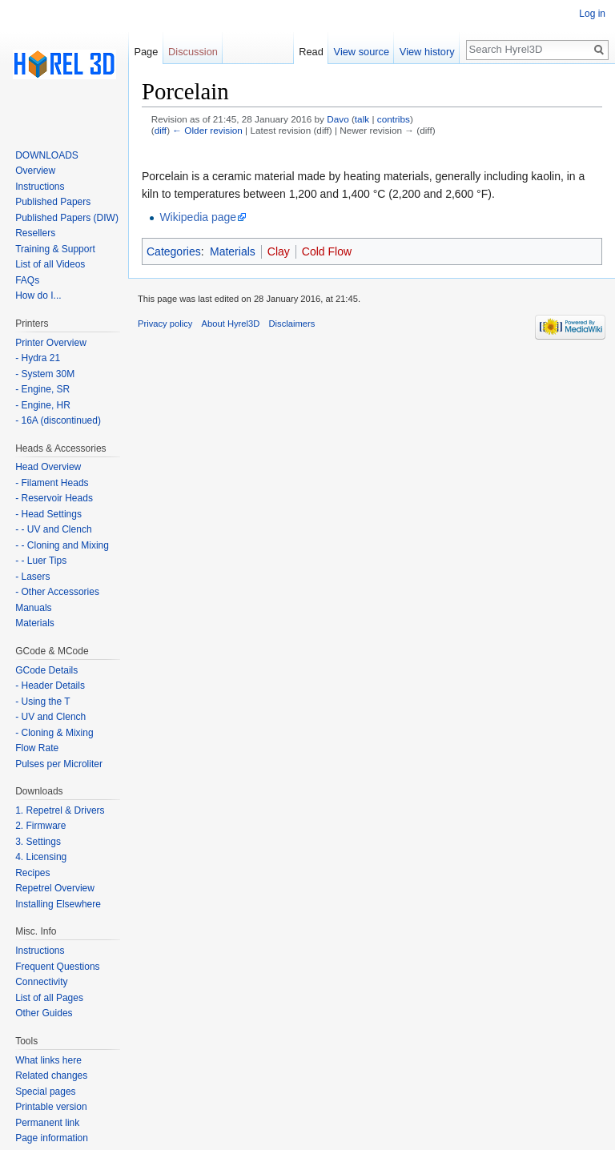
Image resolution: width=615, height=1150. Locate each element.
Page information (51, 1138)
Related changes (51, 1075)
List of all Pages (49, 997)
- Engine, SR (42, 389)
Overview (35, 170)
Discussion (193, 52)
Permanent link (47, 1122)
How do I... (38, 295)
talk (362, 119)
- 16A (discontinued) (58, 420)
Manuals (33, 607)
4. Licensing (40, 856)
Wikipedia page (197, 217)
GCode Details (46, 670)
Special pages (45, 1091)
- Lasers (32, 576)
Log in (592, 13)
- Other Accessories (57, 591)
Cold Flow (327, 251)
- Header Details (50, 685)
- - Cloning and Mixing (62, 545)
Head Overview (48, 466)
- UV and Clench (50, 716)
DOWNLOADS (46, 155)
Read (311, 52)
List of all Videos (50, 264)
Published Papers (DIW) (67, 217)
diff (161, 130)
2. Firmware (40, 825)
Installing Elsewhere (58, 904)
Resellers (35, 233)
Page (146, 52)
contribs (393, 119)
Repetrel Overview (54, 888)
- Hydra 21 (37, 358)
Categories (174, 251)
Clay (278, 251)
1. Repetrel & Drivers (59, 810)
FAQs (27, 280)
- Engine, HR (42, 405)
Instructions (39, 186)
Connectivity (41, 981)
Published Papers (52, 201)
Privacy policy (165, 323)
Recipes (32, 873)
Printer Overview (50, 342)
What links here (48, 1060)
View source (361, 52)
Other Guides (43, 1013)
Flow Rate (36, 748)
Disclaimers (292, 323)
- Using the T (42, 701)
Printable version (50, 1106)
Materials (232, 251)
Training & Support (55, 249)
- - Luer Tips (40, 560)
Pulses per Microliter (58, 764)
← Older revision (207, 130)
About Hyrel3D (231, 323)
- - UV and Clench (53, 529)
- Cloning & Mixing (54, 732)
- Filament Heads (51, 483)
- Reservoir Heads (54, 498)
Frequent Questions (57, 966)
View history (427, 52)
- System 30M (44, 374)
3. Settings (38, 841)
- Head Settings (48, 514)
